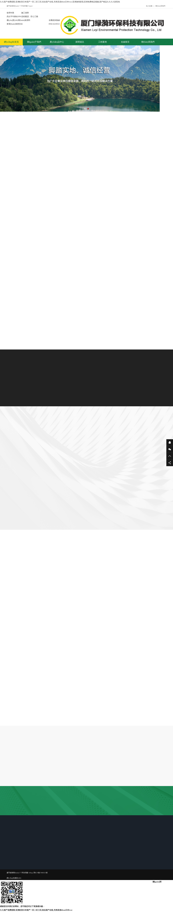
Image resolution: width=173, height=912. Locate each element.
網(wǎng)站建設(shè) (14, 878)
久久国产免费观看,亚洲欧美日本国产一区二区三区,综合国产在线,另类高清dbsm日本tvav (36, 910)
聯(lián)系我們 (160, 6)
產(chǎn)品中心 (57, 42)
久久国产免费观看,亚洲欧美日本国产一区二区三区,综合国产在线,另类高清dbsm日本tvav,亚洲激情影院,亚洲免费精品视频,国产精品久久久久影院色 (60, 2)
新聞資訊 (79, 42)
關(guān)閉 (157, 882)
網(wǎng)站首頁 (11, 42)
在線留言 (125, 42)
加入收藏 (149, 6)
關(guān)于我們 (34, 42)
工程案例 (102, 42)
